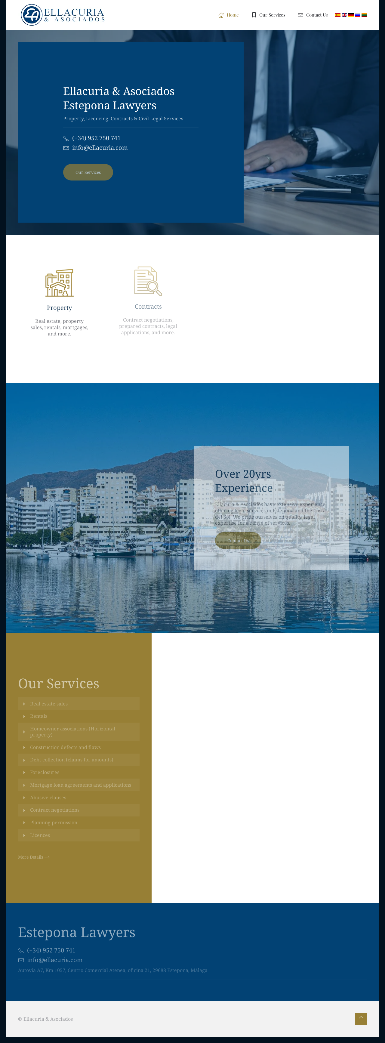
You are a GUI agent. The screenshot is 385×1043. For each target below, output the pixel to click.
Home (228, 15)
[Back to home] (65, 15)
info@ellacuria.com (100, 147)
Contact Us (312, 15)
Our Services (268, 15)
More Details (30, 857)
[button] (360, 1019)
